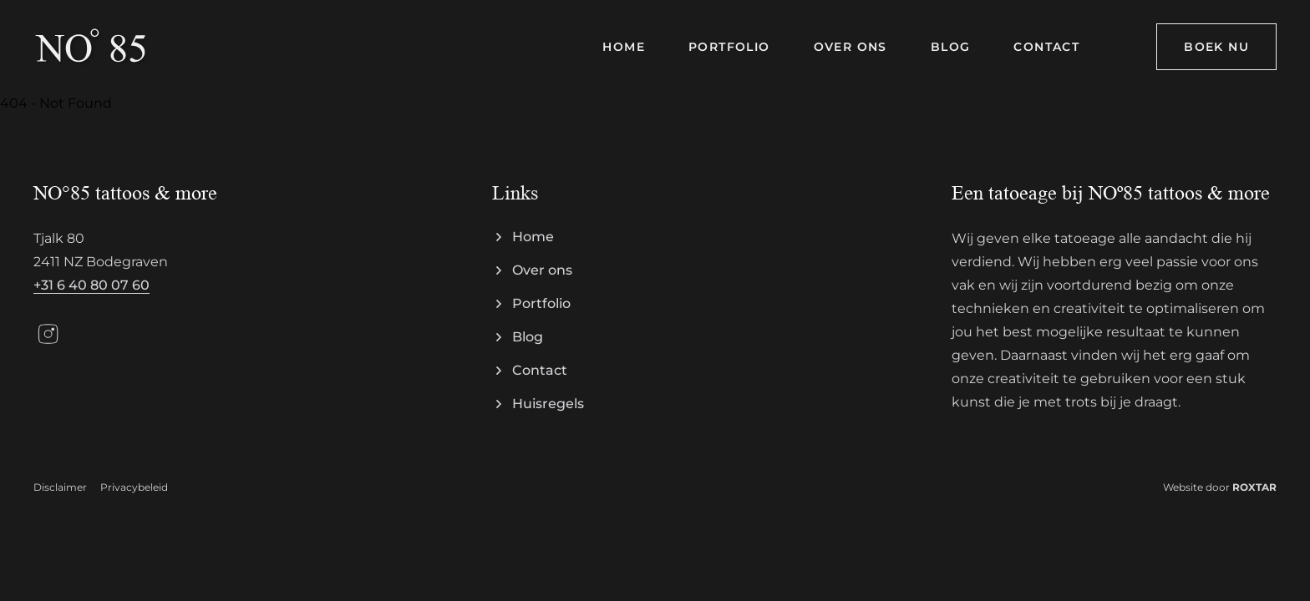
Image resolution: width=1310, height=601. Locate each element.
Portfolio (541, 303)
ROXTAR (1254, 487)
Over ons (542, 270)
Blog (527, 337)
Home (533, 237)
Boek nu (1216, 46)
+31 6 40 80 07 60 (91, 285)
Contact (539, 370)
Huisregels (548, 404)
